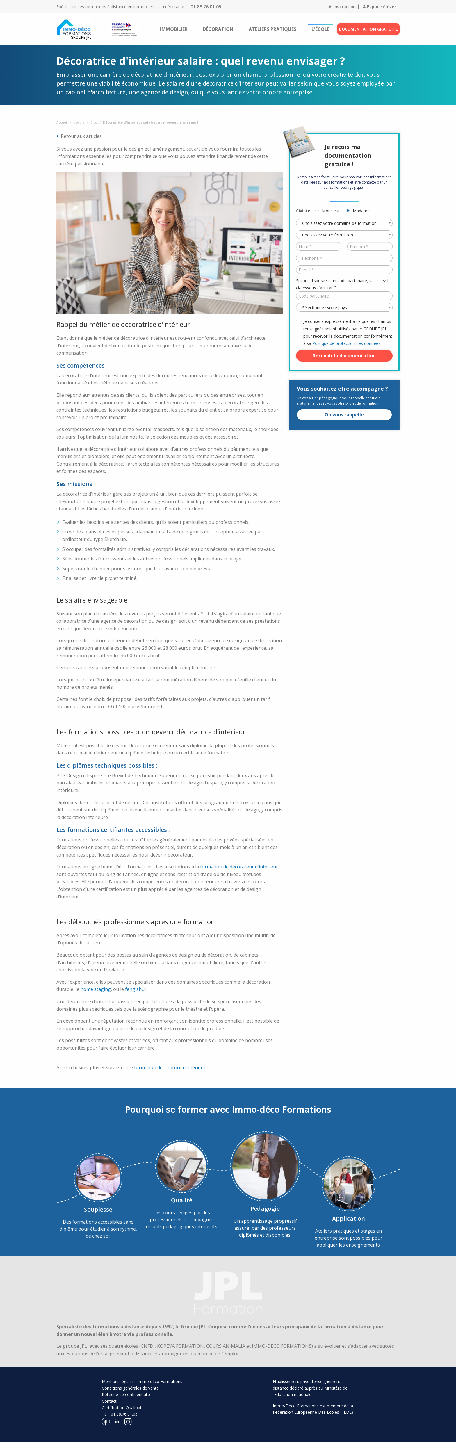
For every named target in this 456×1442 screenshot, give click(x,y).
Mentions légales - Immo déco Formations (142, 1381)
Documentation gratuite (368, 29)
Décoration (218, 29)
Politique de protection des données (346, 343)
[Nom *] (318, 246)
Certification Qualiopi (121, 1407)
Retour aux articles (81, 136)
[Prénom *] (370, 246)
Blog (93, 122)
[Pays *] (344, 307)
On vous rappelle (344, 415)
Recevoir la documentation (344, 356)
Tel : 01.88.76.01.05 (120, 1414)
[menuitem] (173, 29)
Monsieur (331, 210)
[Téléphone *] (344, 258)
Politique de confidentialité (127, 1394)
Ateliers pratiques (272, 29)
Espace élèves (380, 6)
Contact (109, 1401)
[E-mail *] (344, 269)
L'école (320, 29)
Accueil (62, 122)
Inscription (342, 6)
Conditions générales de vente (130, 1388)
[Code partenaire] (344, 295)
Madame (361, 210)
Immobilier (174, 29)
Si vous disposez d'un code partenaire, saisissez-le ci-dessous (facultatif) (343, 284)
